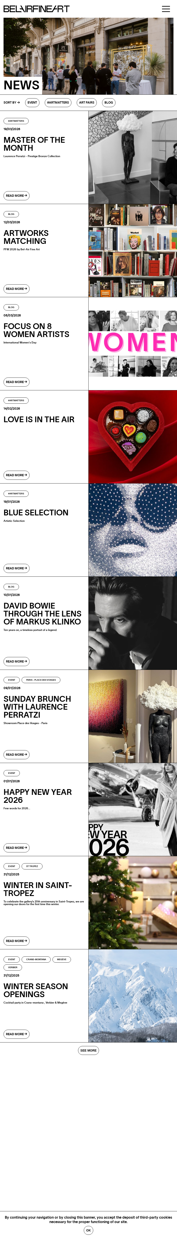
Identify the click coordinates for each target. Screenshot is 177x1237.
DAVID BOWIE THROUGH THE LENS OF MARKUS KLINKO (43, 614)
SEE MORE (88, 1050)
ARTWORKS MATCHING (26, 237)
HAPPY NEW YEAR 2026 (38, 796)
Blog (108, 102)
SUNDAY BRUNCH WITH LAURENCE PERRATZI (37, 707)
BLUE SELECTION (36, 513)
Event (32, 102)
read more (16, 195)
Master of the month (34, 144)
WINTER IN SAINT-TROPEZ (38, 890)
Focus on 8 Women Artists (36, 331)
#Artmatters (58, 102)
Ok (88, 1230)
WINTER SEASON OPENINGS (36, 991)
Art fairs (86, 102)
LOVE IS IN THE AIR (39, 420)
